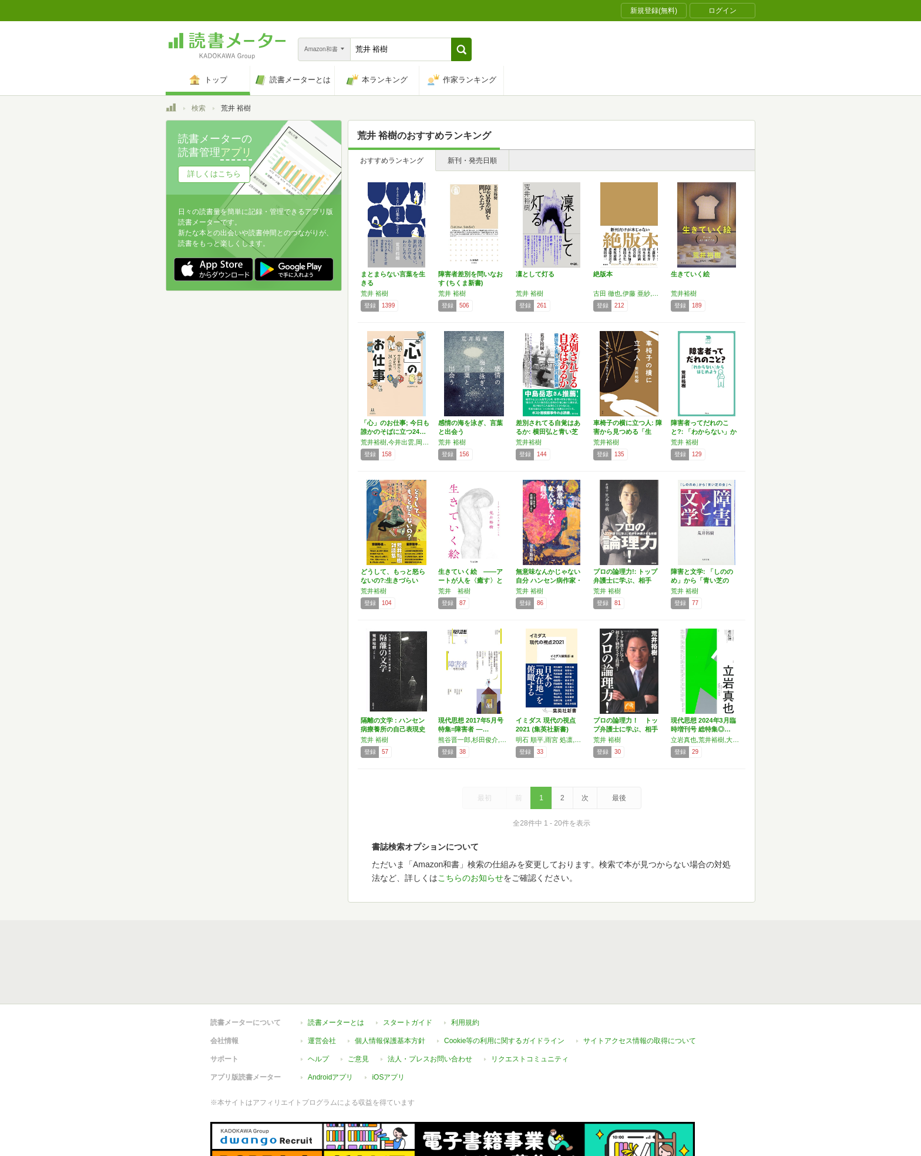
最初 (485, 798)
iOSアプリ (388, 1077)
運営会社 (322, 1040)
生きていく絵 (690, 274)
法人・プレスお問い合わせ (430, 1059)
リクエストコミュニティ (530, 1059)
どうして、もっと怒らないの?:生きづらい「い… (393, 580)
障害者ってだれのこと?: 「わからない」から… (704, 431)
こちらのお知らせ (470, 878)
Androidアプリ (330, 1077)
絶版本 (603, 274)
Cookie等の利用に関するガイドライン (504, 1040)
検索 (198, 108)
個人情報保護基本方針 (390, 1040)
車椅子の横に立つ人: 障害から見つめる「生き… (627, 431)
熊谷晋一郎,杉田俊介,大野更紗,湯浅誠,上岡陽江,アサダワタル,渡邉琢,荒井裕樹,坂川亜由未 (474, 739)
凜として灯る (535, 274)
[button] (461, 49)
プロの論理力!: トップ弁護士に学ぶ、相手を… (625, 580)
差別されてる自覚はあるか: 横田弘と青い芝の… (548, 431)
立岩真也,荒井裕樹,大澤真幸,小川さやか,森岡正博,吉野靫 (706, 739)
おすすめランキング (391, 160)
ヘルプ (318, 1059)
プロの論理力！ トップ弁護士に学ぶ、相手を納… (625, 729)
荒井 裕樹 (374, 293)
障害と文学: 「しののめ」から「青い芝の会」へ (702, 580)
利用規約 (465, 1022)
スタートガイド (407, 1022)
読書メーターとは (336, 1022)
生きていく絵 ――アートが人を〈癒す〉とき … (470, 580)
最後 (619, 798)
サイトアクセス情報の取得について (639, 1040)
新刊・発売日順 (472, 160)
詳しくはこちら (214, 173)
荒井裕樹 (684, 293)
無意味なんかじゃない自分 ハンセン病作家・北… (549, 580)
